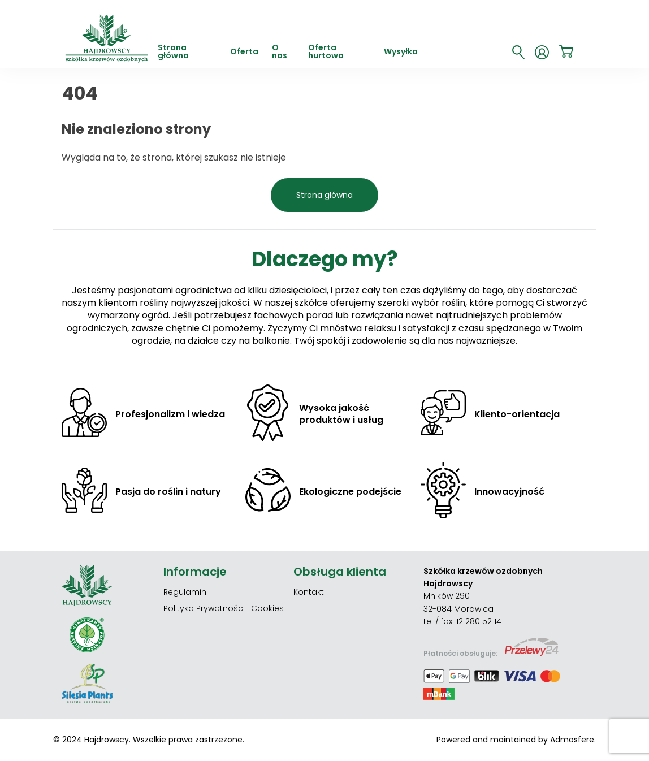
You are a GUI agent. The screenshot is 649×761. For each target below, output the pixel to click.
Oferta (244, 52)
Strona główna (173, 52)
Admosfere (572, 739)
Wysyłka (401, 52)
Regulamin (184, 592)
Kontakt (308, 592)
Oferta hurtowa (326, 52)
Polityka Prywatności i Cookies (223, 608)
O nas (279, 52)
